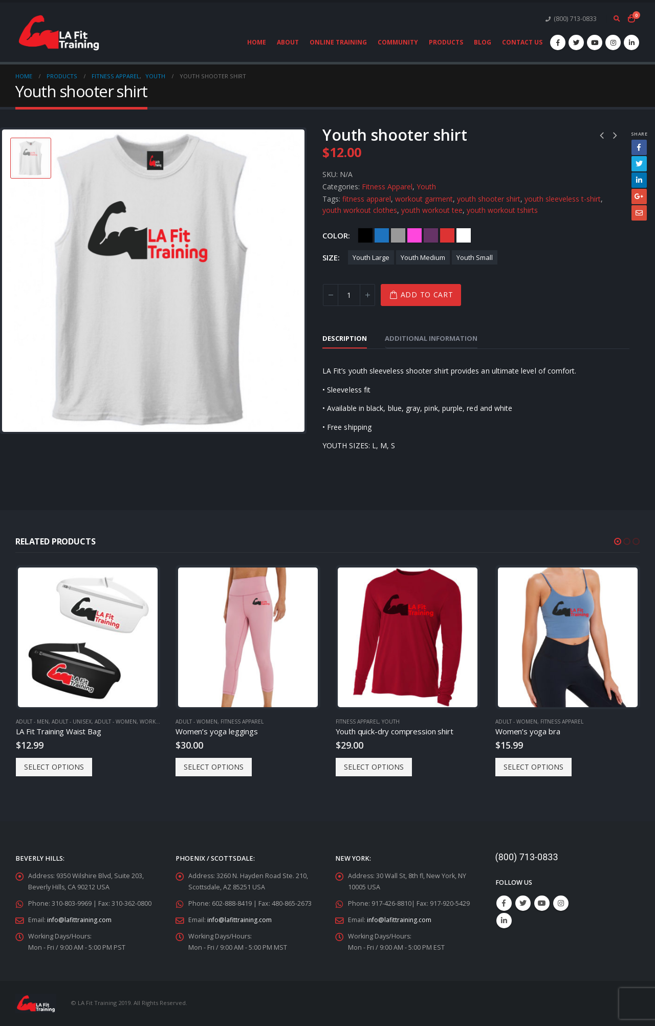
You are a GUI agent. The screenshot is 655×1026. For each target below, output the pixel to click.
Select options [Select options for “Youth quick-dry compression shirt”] (374, 767)
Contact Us (522, 42)
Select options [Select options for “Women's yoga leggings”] (214, 767)
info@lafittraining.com (80, 919)
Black (365, 235)
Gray (398, 235)
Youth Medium (423, 257)
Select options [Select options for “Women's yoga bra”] (533, 767)
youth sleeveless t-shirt (563, 199)
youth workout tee (432, 210)
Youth (426, 186)
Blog (482, 42)
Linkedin (504, 920)
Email (639, 213)
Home (256, 42)
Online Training (338, 42)
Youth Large (371, 257)
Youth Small (474, 257)
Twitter (639, 163)
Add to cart (427, 294)
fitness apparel (366, 199)
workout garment (424, 199)
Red (447, 235)
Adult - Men (32, 721)
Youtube (542, 903)
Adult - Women (116, 721)
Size (330, 257)
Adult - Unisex (72, 721)
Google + (639, 196)
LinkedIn (639, 180)
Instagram (561, 903)
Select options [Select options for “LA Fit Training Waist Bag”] (54, 767)
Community (398, 42)
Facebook (639, 147)
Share (639, 133)
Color (335, 235)
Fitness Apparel (387, 186)
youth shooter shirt (488, 199)
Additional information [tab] (431, 338)
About (288, 42)
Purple (431, 235)
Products (446, 42)
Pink (414, 235)
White (463, 235)
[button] (617, 541)
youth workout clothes (359, 210)
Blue (382, 235)
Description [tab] (344, 338)
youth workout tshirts (502, 210)
